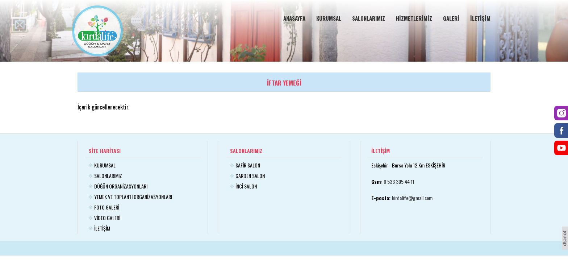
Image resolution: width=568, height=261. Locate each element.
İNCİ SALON (246, 186)
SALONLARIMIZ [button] (368, 18)
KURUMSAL (328, 18)
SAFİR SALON (247, 165)
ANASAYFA (294, 18)
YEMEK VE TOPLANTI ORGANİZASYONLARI (133, 196)
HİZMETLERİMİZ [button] (414, 18)
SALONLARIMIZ (108, 175)
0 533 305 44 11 (399, 181)
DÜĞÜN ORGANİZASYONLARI (120, 186)
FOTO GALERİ (106, 207)
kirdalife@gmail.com (412, 198)
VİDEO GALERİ (107, 217)
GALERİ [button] (451, 18)
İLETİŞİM (480, 18)
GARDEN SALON (250, 175)
